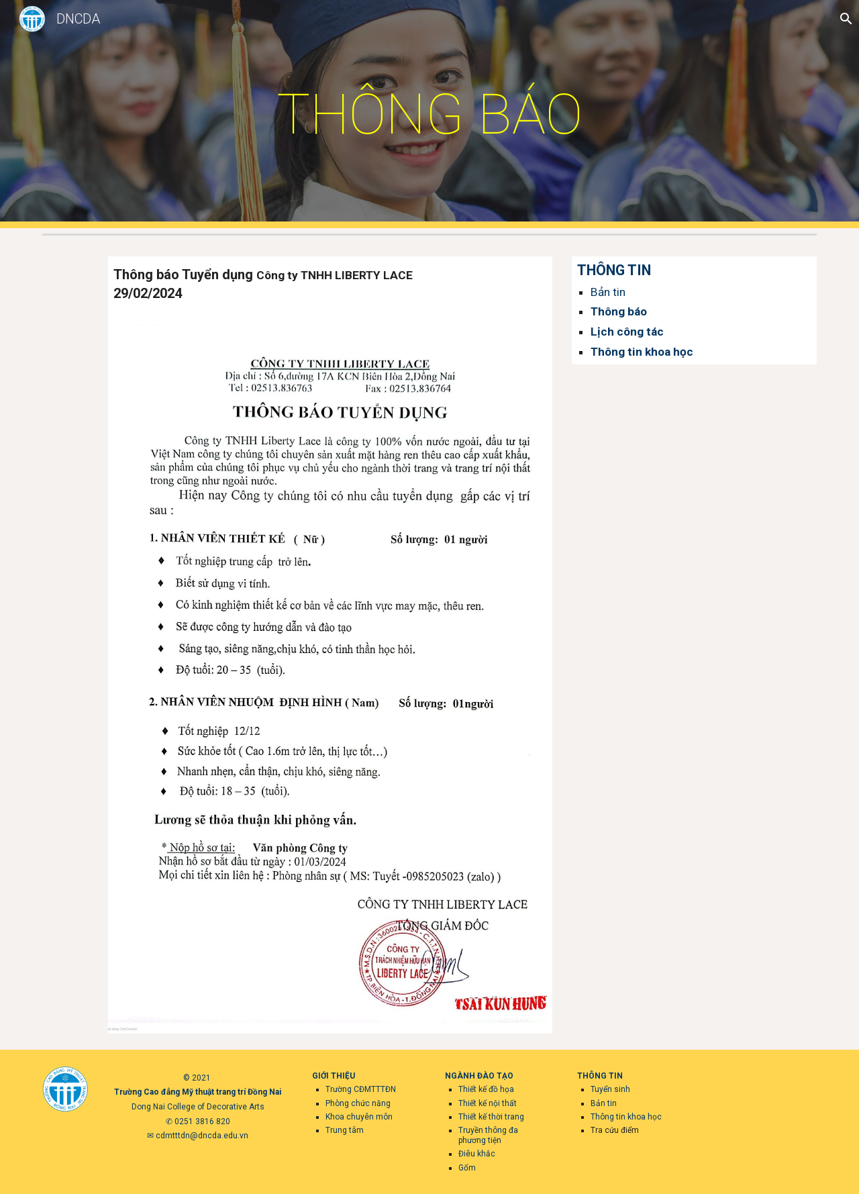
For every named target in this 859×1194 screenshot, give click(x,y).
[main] (429, 114)
